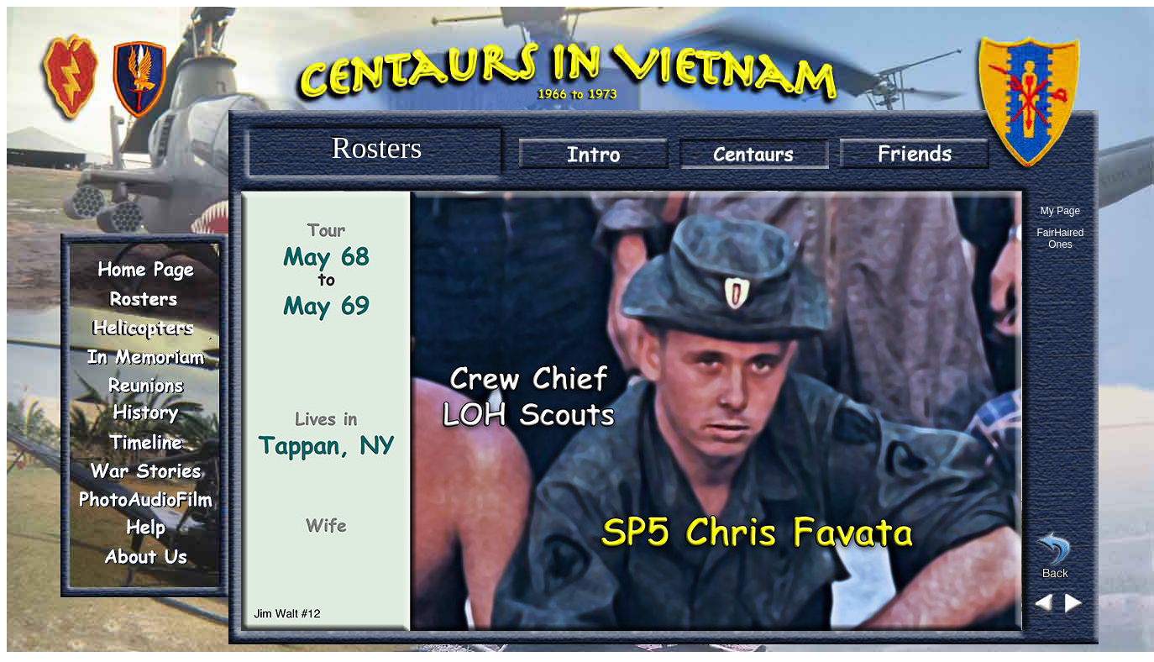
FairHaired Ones (1059, 238)
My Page (1060, 211)
